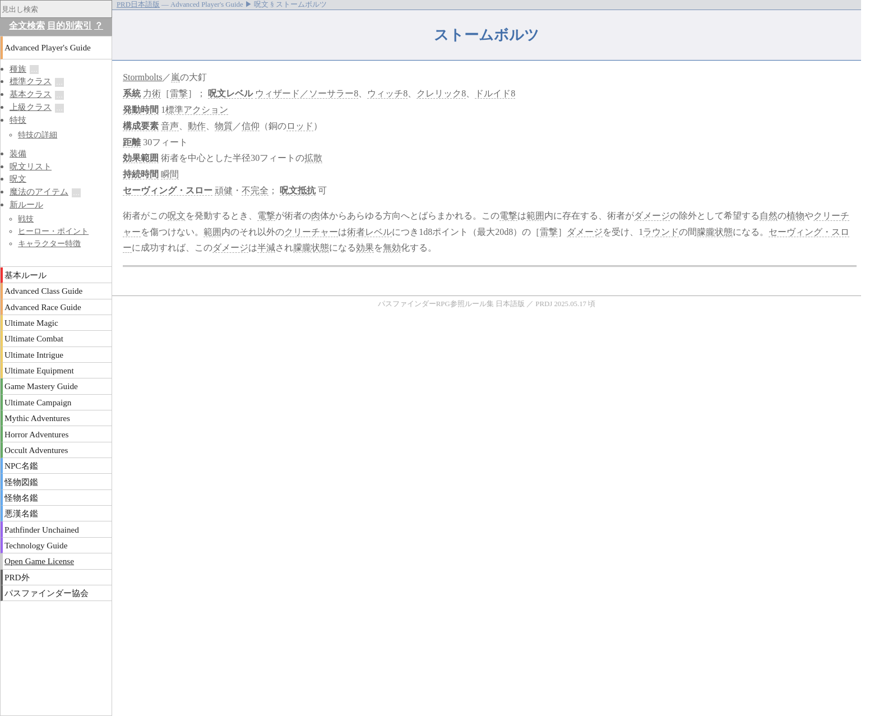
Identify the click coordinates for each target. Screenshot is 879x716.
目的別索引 (69, 25)
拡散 (313, 158)
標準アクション (196, 109)
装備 (18, 153)
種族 (18, 68)
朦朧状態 (715, 232)
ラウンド (661, 232)
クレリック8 (441, 93)
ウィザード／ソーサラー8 (306, 93)
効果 (132, 158)
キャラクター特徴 (49, 243)
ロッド (299, 126)
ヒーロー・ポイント (53, 231)
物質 (224, 126)
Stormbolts (142, 77)
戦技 (26, 218)
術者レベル (369, 232)
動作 (197, 126)
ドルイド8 (495, 93)
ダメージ (652, 215)
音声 (170, 126)
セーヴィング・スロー (167, 190)
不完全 (255, 190)
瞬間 (170, 174)
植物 (795, 215)
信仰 (251, 126)
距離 (132, 142)
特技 (18, 119)
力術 (152, 93)
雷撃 (179, 93)
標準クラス (31, 81)
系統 (132, 93)
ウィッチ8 (387, 93)
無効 (392, 247)
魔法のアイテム (39, 191)
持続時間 (141, 174)
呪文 (217, 93)
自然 (769, 215)
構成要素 (141, 126)
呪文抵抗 (298, 190)
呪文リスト (31, 166)
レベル (239, 93)
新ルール (26, 204)
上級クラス (31, 107)
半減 (266, 247)
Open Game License (39, 561)
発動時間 (141, 109)
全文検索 (27, 25)
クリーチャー (311, 232)
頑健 (224, 190)
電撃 (266, 215)
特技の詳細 (37, 134)
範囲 (150, 158)
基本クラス (31, 94)
